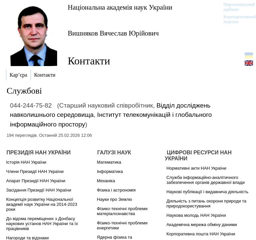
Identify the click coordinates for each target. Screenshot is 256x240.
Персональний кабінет (235, 7)
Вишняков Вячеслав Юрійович (113, 33)
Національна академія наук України (120, 7)
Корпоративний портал (235, 19)
